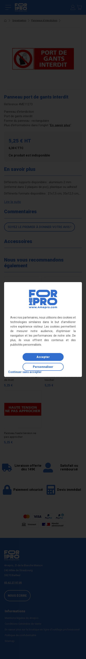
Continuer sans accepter (25, 372)
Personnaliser (43, 366)
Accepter (43, 357)
